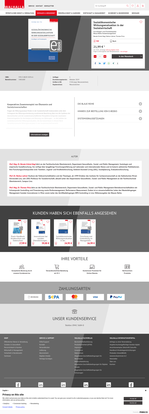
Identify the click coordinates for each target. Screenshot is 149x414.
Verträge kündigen (45, 359)
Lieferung (107, 50)
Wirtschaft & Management (13, 350)
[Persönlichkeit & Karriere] (69, 13)
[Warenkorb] (143, 6)
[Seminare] (135, 13)
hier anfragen (124, 51)
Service (31, 6)
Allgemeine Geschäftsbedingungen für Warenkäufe (88, 357)
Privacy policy (20, 407)
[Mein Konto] (138, 6)
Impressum (78, 347)
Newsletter (49, 6)
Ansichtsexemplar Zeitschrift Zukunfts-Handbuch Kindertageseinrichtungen (123, 348)
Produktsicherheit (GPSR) (83, 345)
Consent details (7, 407)
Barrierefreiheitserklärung (83, 342)
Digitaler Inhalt (115, 50)
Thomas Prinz (120, 36)
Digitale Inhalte (44, 356)
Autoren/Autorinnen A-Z (118, 356)
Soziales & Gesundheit (12, 345)
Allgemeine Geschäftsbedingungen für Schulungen (88, 371)
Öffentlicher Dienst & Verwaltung (16, 342)
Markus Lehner (110, 36)
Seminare (7, 356)
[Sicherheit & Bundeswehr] (118, 13)
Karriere (112, 364)
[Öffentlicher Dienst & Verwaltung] (20, 13)
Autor (74, 156)
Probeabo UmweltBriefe (118, 353)
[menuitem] (31, 6)
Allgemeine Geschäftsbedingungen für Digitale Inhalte (91, 365)
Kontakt (39, 6)
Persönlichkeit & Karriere (13, 347)
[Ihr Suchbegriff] (112, 6)
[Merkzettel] (133, 6)
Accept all (133, 398)
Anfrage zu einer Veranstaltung (120, 342)
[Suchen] (128, 6)
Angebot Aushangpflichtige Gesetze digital (125, 345)
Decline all (133, 403)
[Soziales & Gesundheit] (46, 13)
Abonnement (43, 353)
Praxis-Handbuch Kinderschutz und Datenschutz (18, 238)
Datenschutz (78, 353)
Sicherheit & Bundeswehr (13, 353)
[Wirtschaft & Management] (94, 13)
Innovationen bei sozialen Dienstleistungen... (40, 238)
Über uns (113, 361)
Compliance (78, 350)
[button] (95, 63)
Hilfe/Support (44, 342)
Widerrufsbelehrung (81, 361)
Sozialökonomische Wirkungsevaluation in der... (64, 238)
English (6, 390)
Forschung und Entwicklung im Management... (86, 238)
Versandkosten (44, 347)
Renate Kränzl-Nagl (99, 36)
